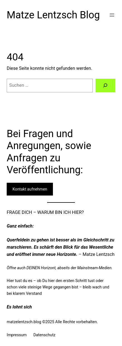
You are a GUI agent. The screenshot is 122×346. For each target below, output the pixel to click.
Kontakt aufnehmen (30, 189)
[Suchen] (105, 86)
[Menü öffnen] (112, 15)
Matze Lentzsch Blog (53, 15)
